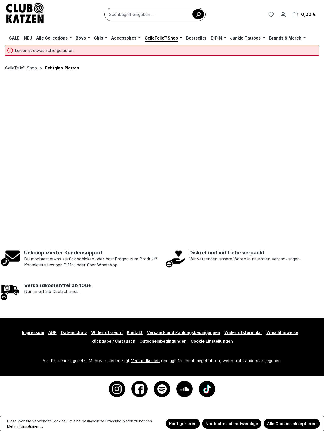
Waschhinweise (282, 332)
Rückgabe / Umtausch (113, 341)
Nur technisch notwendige (231, 423)
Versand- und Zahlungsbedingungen (183, 332)
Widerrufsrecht (107, 332)
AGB (52, 332)
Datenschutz (74, 332)
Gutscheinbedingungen (163, 341)
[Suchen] (198, 14)
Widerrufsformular (243, 332)
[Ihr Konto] (283, 14)
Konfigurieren (183, 423)
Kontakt (135, 332)
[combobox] (155, 14)
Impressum (33, 332)
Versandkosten (145, 360)
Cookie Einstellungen (212, 341)
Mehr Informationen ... (25, 426)
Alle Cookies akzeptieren (292, 423)
